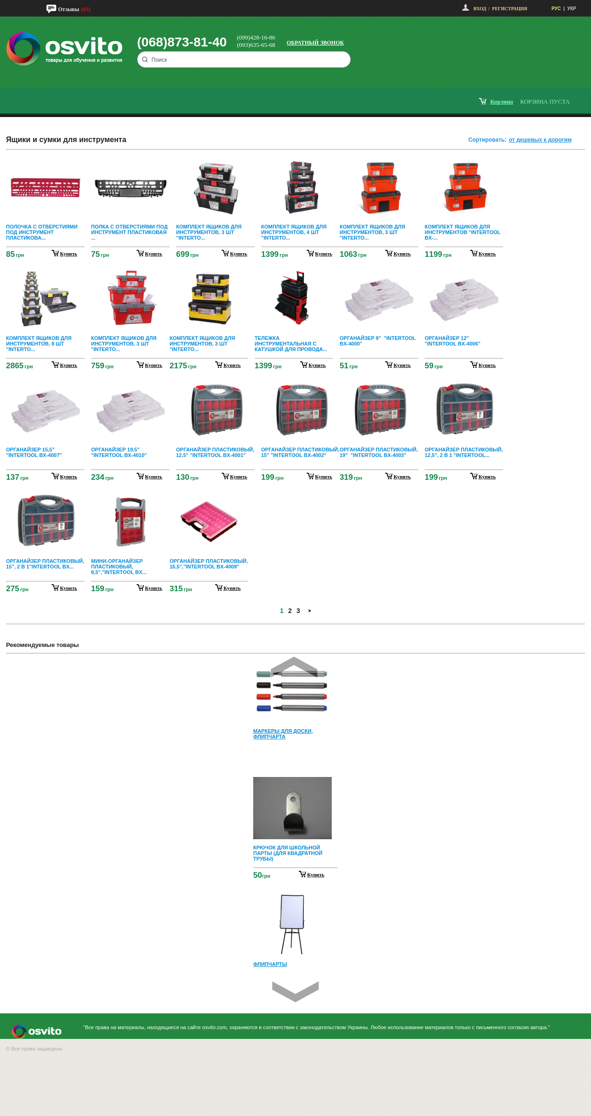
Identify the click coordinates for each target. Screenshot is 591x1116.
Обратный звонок (315, 42)
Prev (294, 667)
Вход (479, 8)
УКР (571, 8)
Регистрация (509, 8)
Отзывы (68, 9)
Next (295, 991)
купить (68, 253)
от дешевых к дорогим (540, 140)
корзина (501, 101)
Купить (315, 874)
